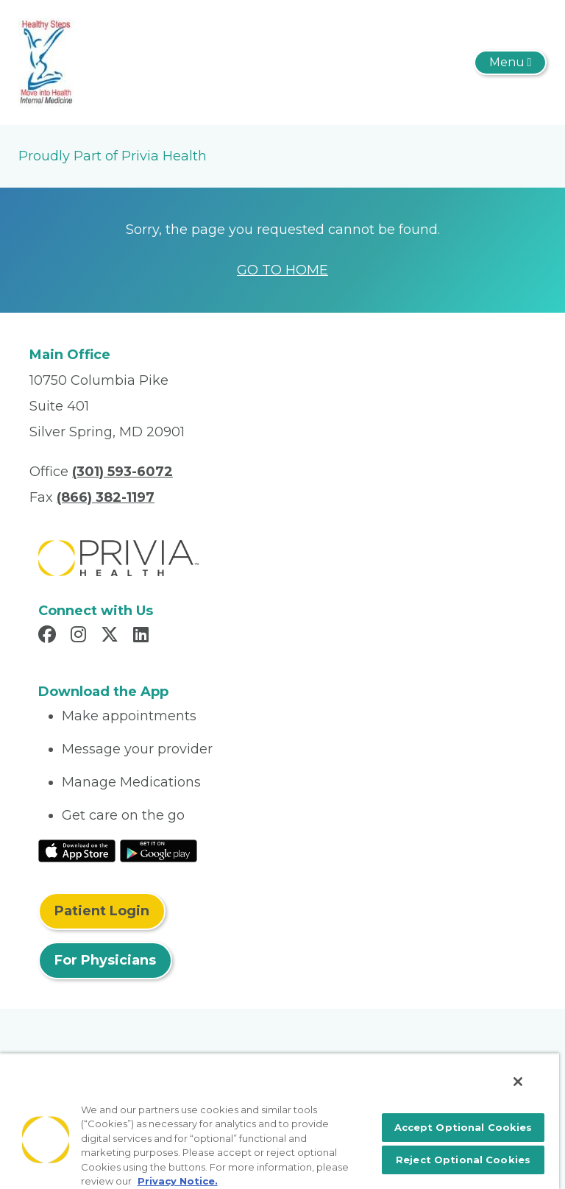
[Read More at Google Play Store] (158, 850)
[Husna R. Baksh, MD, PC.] (46, 62)
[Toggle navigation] (510, 62)
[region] (279, 1121)
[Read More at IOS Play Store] (77, 850)
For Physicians (105, 960)
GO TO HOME (282, 270)
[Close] (518, 1081)
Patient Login (101, 911)
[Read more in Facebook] (49, 636)
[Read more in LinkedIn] (143, 636)
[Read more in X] (112, 636)
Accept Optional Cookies (463, 1127)
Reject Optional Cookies (463, 1159)
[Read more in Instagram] (80, 636)
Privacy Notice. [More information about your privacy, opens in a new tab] (178, 1181)
